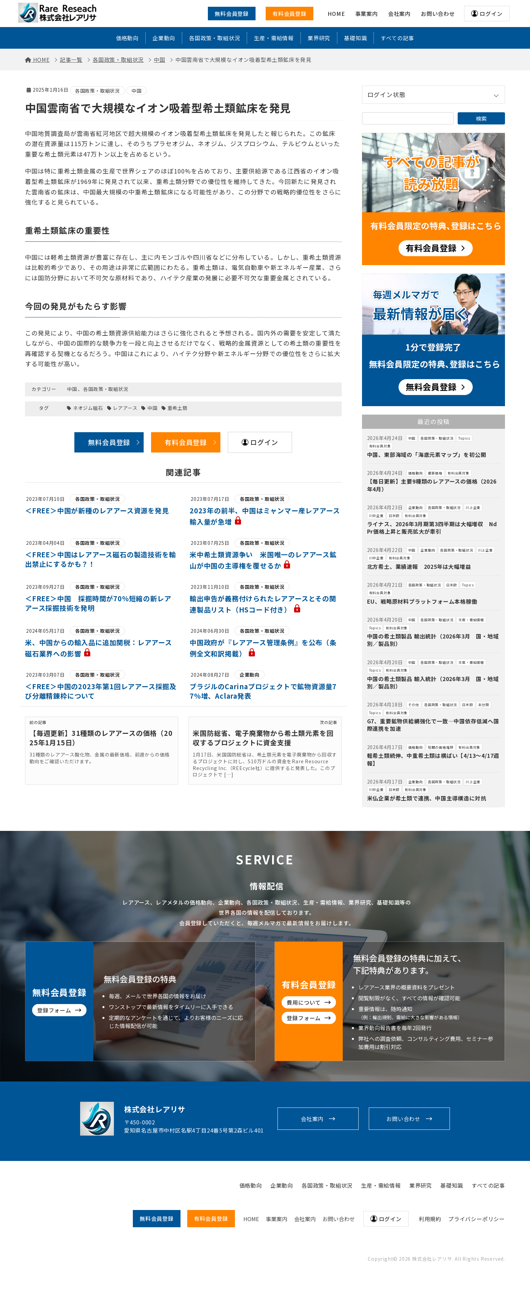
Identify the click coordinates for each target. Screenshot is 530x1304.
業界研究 (319, 38)
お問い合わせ (403, 1119)
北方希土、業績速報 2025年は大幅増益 (419, 566)
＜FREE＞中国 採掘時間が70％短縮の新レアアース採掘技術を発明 (98, 603)
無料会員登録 (232, 13)
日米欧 (394, 515)
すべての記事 (397, 38)
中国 (136, 90)
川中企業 (376, 515)
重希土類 (178, 408)
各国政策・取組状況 (214, 38)
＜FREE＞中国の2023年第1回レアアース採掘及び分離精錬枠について (100, 691)
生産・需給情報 (274, 38)
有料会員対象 (380, 445)
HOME (251, 1219)
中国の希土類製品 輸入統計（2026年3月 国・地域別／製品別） (433, 682)
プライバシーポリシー (476, 1219)
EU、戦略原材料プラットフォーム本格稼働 (422, 601)
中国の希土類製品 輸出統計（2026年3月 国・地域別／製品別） (433, 640)
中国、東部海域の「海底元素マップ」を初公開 (426, 454)
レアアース (125, 408)
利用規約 (430, 1219)
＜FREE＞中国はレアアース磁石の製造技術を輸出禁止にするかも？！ (100, 559)
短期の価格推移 (441, 747)
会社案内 (312, 1119)
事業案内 (276, 1219)
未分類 (483, 704)
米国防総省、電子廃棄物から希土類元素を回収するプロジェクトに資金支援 (263, 737)
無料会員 (157, 1218)
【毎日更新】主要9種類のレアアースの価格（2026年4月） (432, 485)
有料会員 (211, 1218)
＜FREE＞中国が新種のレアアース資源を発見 (97, 510)
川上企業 (473, 507)
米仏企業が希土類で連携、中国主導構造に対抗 (426, 798)
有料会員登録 (289, 13)
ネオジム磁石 (88, 408)
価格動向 (127, 38)
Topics (464, 438)
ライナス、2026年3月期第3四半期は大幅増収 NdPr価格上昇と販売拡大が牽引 (432, 527)
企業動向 (163, 38)
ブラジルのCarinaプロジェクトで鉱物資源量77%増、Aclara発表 (263, 691)
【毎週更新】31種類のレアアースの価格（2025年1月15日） (101, 737)
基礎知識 (355, 38)
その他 (413, 704)
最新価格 (435, 472)
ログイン (491, 13)
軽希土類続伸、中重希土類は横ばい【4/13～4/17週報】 (433, 759)
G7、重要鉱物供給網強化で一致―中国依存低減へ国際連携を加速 (433, 724)
